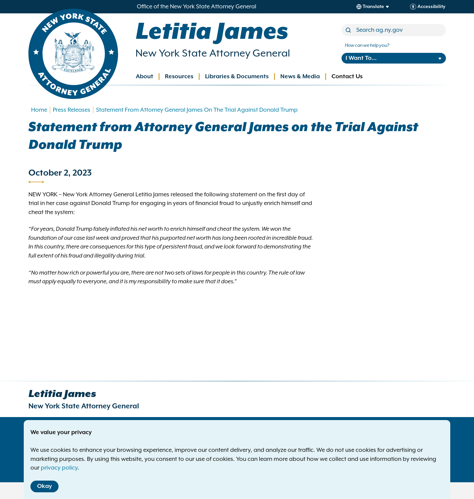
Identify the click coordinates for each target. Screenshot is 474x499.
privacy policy (59, 468)
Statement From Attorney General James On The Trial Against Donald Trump (197, 110)
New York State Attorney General (212, 53)
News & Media (300, 76)
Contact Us (347, 76)
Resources (179, 76)
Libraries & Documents (237, 76)
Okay (44, 486)
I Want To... (361, 58)
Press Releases (71, 110)
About (144, 76)
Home (39, 110)
